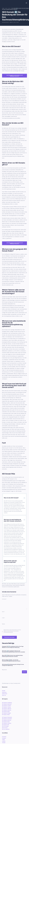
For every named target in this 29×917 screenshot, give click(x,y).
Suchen (24, 671)
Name (3, 611)
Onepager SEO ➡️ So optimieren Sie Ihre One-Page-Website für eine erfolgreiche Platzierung (13, 647)
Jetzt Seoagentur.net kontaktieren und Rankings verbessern (14, 76)
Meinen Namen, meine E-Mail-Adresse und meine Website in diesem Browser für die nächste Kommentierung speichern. (12, 631)
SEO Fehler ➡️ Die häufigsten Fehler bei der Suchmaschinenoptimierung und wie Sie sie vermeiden (13, 651)
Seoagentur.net (5, 22)
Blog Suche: (4, 669)
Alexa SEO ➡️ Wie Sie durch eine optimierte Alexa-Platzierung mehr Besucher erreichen (12, 656)
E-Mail (3, 617)
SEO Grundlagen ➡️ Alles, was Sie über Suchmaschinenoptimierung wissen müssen (11, 660)
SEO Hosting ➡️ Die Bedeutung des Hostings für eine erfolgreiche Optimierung (13, 665)
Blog (18, 22)
